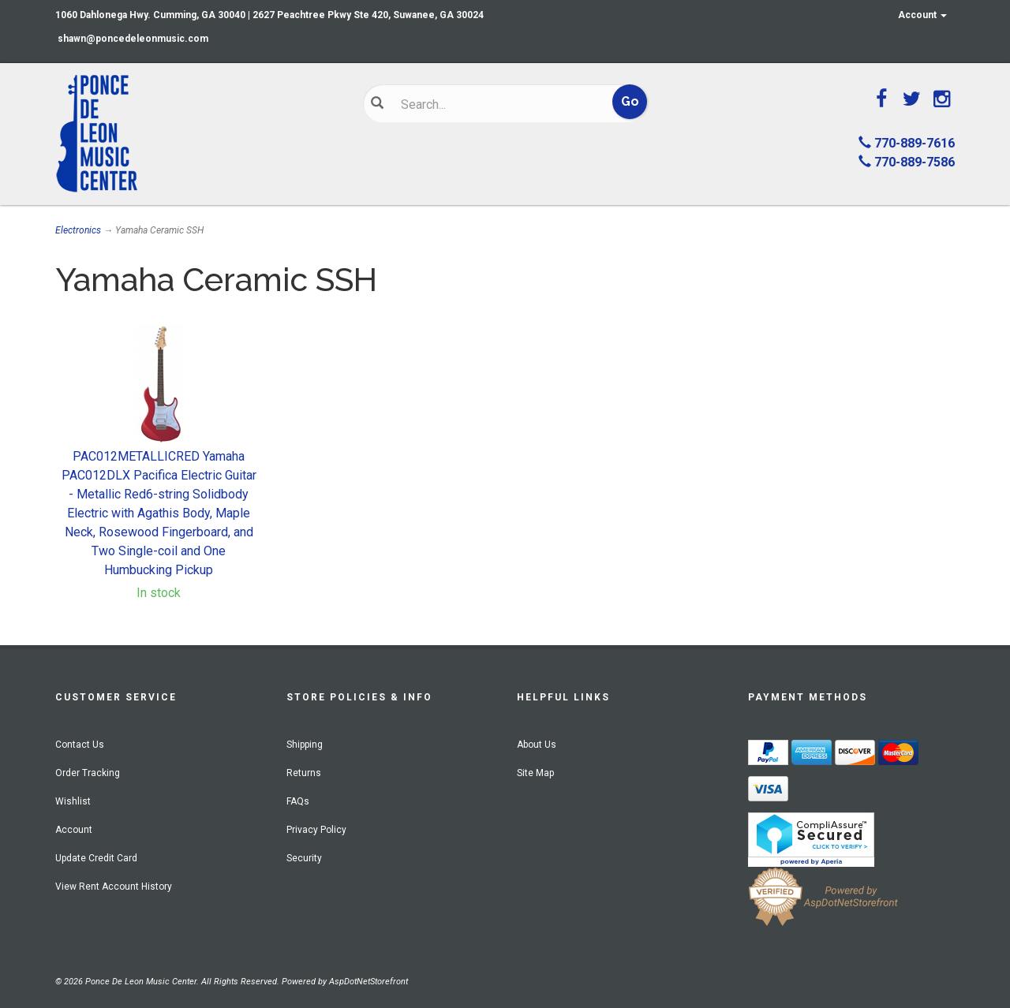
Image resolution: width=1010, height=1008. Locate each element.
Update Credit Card (96, 858)
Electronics (78, 230)
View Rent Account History (113, 886)
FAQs (297, 801)
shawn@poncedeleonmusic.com (133, 38)
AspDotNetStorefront (368, 981)
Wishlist (73, 801)
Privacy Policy (316, 829)
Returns (303, 772)
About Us (536, 744)
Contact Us (79, 744)
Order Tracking (87, 772)
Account (922, 15)
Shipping (304, 744)
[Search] (493, 104)
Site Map (535, 772)
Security (304, 858)
